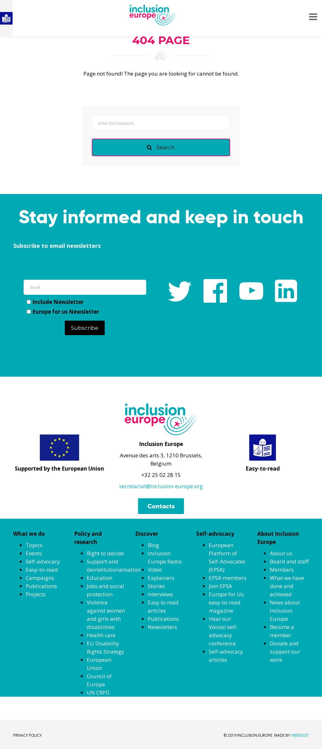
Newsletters (162, 627)
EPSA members (228, 577)
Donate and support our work (285, 651)
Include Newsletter (55, 302)
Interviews (160, 594)
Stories (156, 586)
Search (161, 147)
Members (282, 569)
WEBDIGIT (300, 735)
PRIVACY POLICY (27, 735)
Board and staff (289, 561)
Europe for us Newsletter (63, 311)
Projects (36, 594)
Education (99, 577)
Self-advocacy (43, 561)
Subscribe (84, 328)
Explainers (161, 577)
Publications (41, 586)
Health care (101, 635)
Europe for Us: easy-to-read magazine (227, 602)
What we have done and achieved (287, 586)
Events (34, 553)
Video (155, 569)
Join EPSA (220, 586)
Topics (34, 545)
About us (281, 553)
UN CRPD (98, 692)
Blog (153, 545)
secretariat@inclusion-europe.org (161, 486)
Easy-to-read (42, 569)
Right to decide (105, 553)
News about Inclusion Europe (285, 610)
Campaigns (40, 577)
